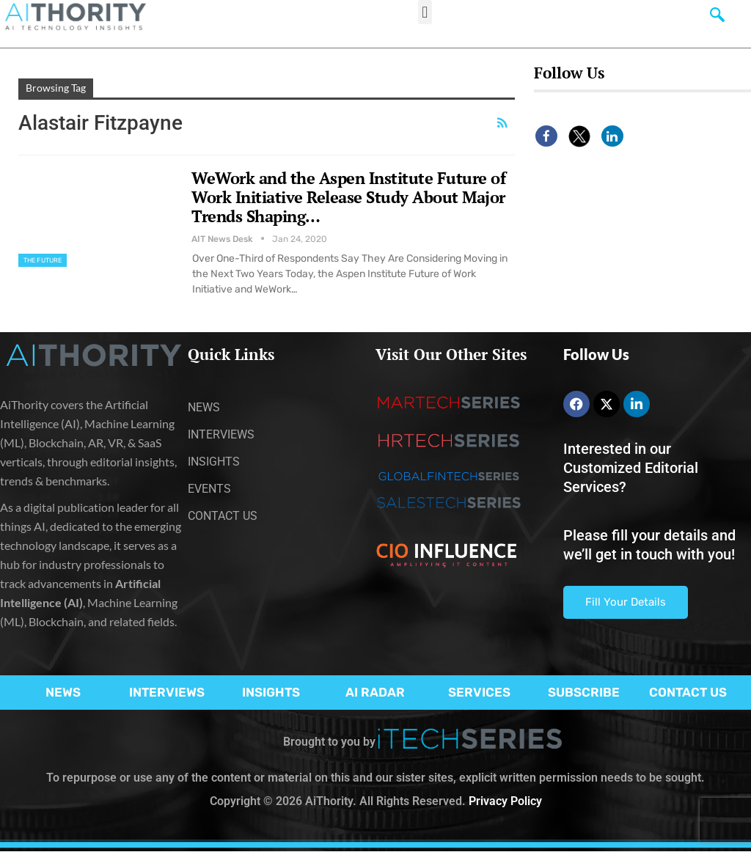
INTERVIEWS (167, 692)
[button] (425, 12)
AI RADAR (375, 692)
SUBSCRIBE (584, 692)
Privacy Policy (505, 801)
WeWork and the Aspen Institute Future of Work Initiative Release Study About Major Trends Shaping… (348, 197)
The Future (42, 260)
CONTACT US (688, 692)
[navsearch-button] (717, 18)
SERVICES (479, 692)
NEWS (63, 692)
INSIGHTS (271, 692)
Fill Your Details (625, 602)
